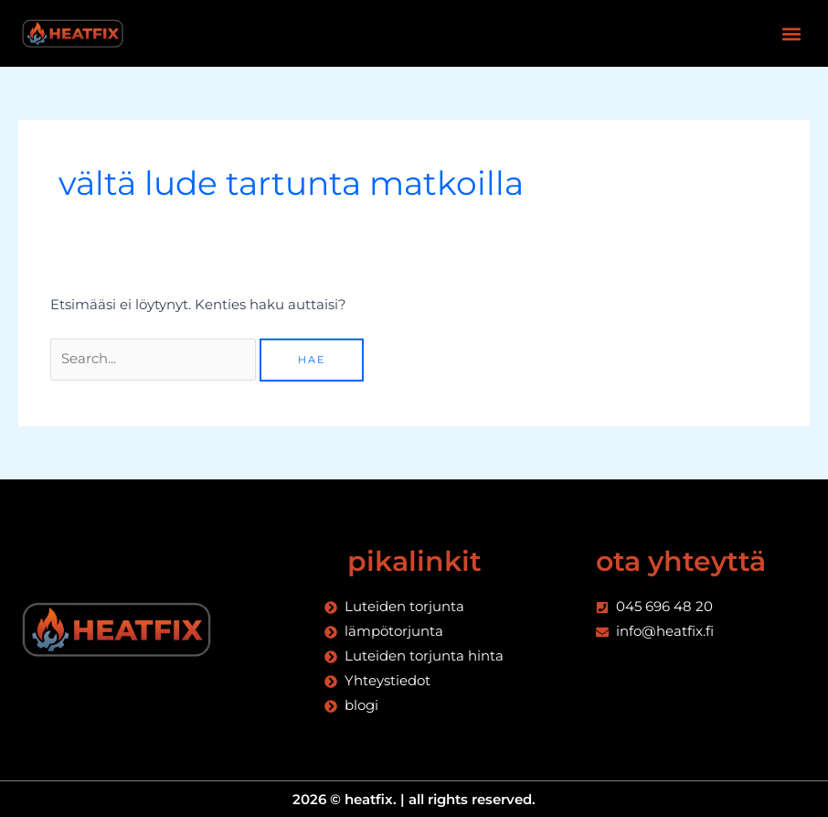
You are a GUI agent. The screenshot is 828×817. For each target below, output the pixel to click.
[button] (791, 33)
